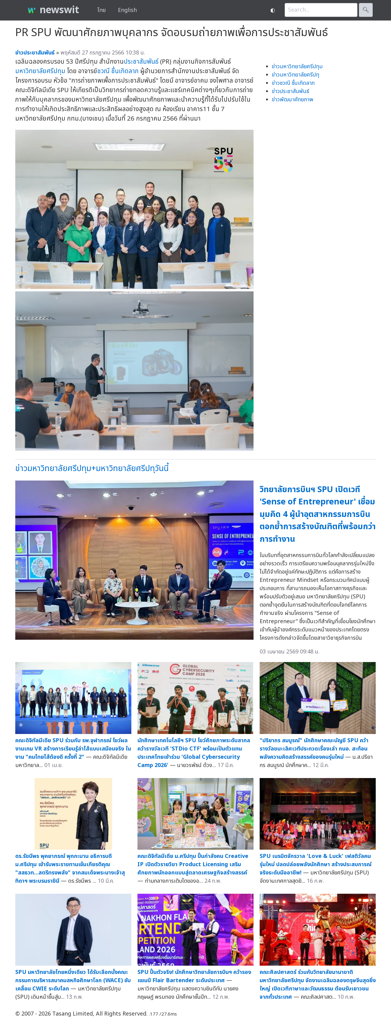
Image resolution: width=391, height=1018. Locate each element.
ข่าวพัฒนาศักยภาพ (292, 99)
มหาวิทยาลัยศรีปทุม (40, 71)
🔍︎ (365, 10)
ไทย (101, 10)
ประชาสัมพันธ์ (141, 61)
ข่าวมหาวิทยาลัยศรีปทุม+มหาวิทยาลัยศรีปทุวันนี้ (92, 468)
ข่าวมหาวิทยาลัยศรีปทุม (297, 66)
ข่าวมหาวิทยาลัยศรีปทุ (295, 75)
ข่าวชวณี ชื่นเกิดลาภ (293, 83)
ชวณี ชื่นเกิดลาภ (118, 71)
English (127, 10)
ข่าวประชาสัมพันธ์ (290, 91)
